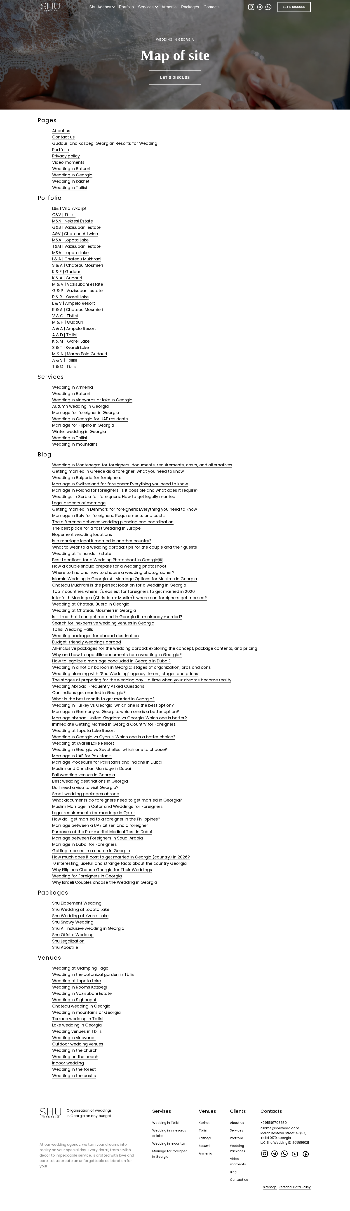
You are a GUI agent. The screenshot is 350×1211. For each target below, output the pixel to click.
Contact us (63, 137)
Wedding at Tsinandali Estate (81, 553)
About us (61, 130)
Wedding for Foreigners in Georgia (87, 876)
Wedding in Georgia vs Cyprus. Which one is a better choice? (113, 737)
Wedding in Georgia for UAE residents (90, 419)
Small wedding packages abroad (85, 794)
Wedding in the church (75, 1050)
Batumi (204, 1145)
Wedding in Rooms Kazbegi (79, 987)
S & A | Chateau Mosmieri (77, 265)
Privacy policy (66, 156)
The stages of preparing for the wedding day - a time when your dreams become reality (141, 680)
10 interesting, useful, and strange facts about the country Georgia (119, 863)
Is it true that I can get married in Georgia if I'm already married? (117, 617)
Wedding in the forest (74, 1069)
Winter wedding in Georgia (79, 431)
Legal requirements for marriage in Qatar (93, 813)
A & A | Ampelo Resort (74, 328)
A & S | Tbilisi (64, 360)
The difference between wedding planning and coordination (113, 522)
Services (147, 7)
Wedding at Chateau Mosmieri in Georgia (94, 610)
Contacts (212, 7)
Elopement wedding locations (82, 534)
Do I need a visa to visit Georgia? (85, 787)
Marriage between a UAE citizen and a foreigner (100, 825)
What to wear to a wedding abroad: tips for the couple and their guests (124, 547)
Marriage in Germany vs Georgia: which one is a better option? (115, 711)
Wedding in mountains (75, 444)
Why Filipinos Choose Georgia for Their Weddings (102, 869)
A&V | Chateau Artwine (75, 233)
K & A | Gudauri (67, 278)
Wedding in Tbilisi (69, 187)
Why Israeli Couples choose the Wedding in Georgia (104, 882)
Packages (191, 7)
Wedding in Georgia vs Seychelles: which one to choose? (109, 749)
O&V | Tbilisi (63, 214)
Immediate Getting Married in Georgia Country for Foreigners (114, 724)
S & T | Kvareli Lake (70, 347)
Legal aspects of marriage (79, 503)
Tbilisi (203, 1130)
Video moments (68, 162)
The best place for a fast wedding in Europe (96, 528)
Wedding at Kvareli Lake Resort (83, 743)
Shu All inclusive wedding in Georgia (88, 928)
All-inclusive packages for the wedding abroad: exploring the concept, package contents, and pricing (154, 648)
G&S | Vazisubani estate (76, 227)
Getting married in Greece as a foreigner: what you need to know (118, 471)
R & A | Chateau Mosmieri (77, 309)
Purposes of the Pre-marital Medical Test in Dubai (102, 832)
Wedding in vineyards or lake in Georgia (92, 400)
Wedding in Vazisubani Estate (82, 993)
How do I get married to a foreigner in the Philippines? (106, 819)
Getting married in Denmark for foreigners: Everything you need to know (124, 509)
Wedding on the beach (75, 1056)
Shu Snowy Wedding (72, 922)
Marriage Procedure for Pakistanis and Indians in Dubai (107, 762)
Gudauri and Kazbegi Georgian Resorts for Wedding (104, 143)
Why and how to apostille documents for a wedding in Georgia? (117, 654)
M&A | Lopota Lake (70, 240)
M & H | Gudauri (67, 322)
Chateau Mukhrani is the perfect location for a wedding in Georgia (119, 585)
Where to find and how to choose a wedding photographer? (113, 572)
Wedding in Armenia (72, 387)
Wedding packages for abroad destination (95, 635)
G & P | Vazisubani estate (77, 290)
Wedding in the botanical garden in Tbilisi (93, 974)
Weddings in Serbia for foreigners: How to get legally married (113, 496)
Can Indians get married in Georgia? (89, 692)
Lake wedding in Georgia (77, 1025)
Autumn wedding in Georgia (80, 406)
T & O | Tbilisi (65, 366)
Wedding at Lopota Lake (76, 981)
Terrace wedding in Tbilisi (77, 1019)
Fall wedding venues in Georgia (83, 775)
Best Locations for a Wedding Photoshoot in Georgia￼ (107, 560)
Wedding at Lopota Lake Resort (83, 730)
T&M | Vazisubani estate (76, 246)
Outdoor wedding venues (77, 1044)
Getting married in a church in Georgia (91, 850)
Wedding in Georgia (72, 175)
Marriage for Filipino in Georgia (83, 425)
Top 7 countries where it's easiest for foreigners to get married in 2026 (123, 591)
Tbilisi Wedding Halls (72, 629)
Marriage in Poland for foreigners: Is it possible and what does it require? (125, 490)
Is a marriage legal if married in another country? (101, 541)
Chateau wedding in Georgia (81, 1006)
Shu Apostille (65, 947)
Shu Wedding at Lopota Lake (80, 909)
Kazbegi (205, 1138)
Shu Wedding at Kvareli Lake (80, 916)
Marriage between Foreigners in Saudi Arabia (97, 838)
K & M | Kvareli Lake (70, 341)
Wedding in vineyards (74, 1037)
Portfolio (127, 7)
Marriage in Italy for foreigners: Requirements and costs (108, 515)
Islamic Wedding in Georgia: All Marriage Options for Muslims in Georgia (124, 579)
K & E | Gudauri (66, 271)
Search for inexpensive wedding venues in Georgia (103, 623)
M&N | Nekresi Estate (72, 221)
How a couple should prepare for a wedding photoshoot (109, 566)
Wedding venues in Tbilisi (77, 1031)
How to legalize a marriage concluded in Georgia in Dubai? (111, 661)
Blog (233, 1172)
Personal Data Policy (295, 1187)
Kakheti (204, 1122)
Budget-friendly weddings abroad (86, 642)
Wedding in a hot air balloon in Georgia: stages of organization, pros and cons (131, 667)
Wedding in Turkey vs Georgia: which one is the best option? (113, 705)
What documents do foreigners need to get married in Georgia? (117, 800)
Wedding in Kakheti (71, 181)
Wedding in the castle (74, 1075)
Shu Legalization (68, 941)
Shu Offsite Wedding (73, 934)
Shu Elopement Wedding (76, 903)
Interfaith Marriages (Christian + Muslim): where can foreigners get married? (129, 598)
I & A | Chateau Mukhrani (76, 259)
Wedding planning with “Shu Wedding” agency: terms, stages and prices (125, 673)
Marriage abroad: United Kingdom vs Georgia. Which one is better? (119, 718)
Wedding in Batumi (71, 168)
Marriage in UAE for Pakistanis (82, 756)
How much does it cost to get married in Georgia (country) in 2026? (121, 857)
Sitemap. (270, 1187)
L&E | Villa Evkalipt (69, 208)
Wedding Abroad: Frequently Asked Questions (98, 686)
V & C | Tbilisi (65, 316)
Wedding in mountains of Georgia (86, 1012)
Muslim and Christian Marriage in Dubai (91, 768)
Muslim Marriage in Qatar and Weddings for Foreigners (107, 806)
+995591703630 (274, 1122)
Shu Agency (101, 7)
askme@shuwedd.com (280, 1128)
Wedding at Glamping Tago (80, 968)
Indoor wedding (68, 1063)
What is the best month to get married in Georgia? (103, 699)
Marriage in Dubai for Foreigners (84, 844)
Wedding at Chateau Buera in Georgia (90, 604)
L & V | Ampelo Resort (73, 303)
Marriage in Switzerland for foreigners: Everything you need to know (120, 484)
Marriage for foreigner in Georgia (85, 412)
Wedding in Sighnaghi (74, 1000)
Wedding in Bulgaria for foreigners (86, 477)
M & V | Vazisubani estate (77, 284)
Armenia (170, 7)
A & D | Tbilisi (64, 335)
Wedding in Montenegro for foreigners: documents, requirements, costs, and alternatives (142, 465)
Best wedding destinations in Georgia (90, 781)
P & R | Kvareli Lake (70, 297)
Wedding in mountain (169, 1143)
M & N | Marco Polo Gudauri (79, 354)
